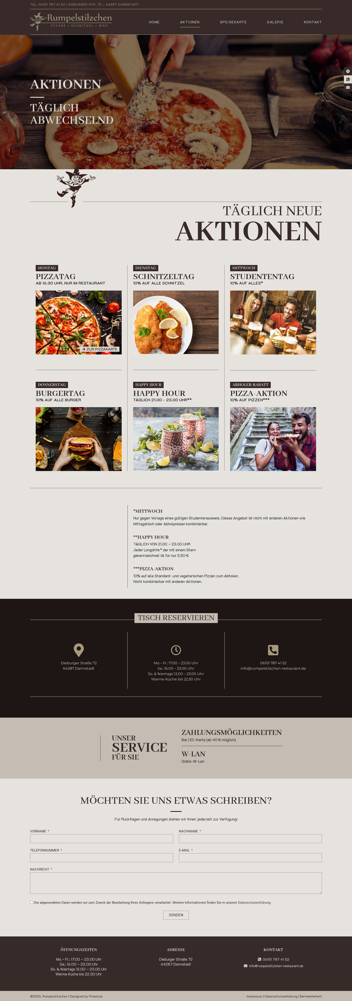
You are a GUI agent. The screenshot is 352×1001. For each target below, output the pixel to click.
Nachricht (40, 869)
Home (154, 22)
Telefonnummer (45, 850)
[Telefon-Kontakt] (348, 79)
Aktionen (190, 22)
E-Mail (185, 850)
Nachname (189, 831)
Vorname (38, 831)
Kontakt (313, 22)
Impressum (254, 996)
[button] (47, 268)
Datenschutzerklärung (281, 996)
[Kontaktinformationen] (348, 71)
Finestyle (96, 996)
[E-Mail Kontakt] (348, 87)
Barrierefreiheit (311, 996)
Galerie (275, 22)
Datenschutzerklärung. (254, 903)
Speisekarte (233, 22)
